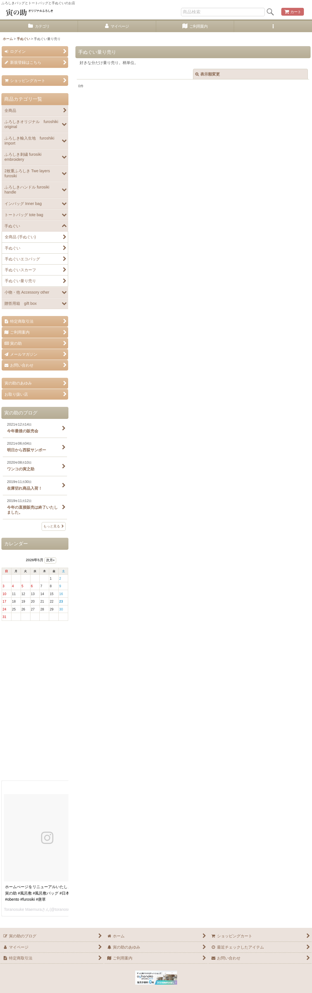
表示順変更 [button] (207, 74)
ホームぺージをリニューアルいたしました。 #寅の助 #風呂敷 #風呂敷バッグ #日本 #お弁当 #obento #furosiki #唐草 (46, 893)
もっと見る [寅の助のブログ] (53, 526)
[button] (273, 26)
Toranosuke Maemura (23, 909)
